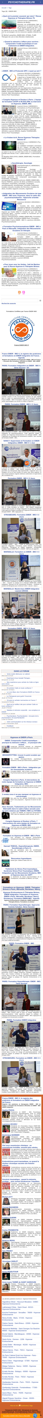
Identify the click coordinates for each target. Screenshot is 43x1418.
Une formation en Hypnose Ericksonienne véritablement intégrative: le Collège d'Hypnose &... (26, 838)
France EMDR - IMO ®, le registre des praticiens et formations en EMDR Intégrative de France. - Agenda (21, 356)
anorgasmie (6, 180)
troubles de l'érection (22, 187)
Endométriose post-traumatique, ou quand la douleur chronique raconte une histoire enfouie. (20, 1163)
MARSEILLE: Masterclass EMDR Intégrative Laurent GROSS (21, 590)
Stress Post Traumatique (10, 95)
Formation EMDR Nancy (10, 253)
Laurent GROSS (14, 131)
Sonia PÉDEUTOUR (10, 1272)
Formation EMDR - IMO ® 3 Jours (21, 478)
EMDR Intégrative (23, 63)
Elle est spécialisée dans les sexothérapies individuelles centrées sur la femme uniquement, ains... (26, 851)
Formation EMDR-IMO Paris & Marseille (20, 1415)
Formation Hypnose (30, 254)
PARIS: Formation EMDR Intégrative (21, 1020)
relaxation (5, 183)
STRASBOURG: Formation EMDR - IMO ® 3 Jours (21, 516)
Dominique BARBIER (10, 1135)
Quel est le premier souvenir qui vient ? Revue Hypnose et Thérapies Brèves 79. (22, 17)
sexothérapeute (7, 185)
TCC (3, 285)
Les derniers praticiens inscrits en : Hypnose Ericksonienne (19, 1299)
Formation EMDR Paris (22, 218)
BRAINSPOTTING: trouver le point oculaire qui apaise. (22, 756)
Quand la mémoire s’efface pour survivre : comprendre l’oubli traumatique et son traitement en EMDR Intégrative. (22, 44)
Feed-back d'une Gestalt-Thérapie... (19, 678)
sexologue (30, 183)
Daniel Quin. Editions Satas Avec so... (22, 860)
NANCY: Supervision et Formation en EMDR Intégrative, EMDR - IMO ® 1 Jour (21, 442)
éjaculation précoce (18, 180)
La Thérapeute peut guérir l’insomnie (19, 696)
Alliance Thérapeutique (10, 216)
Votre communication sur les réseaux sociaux (22, 722)
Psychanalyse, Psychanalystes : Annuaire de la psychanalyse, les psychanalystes (20, 717)
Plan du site (14, 1405)
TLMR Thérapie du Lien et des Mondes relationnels (19, 36)
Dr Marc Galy (19, 124)
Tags (10, 8)
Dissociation (6, 63)
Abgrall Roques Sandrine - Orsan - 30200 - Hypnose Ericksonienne (18, 1399)
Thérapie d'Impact (23, 64)
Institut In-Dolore (22, 129)
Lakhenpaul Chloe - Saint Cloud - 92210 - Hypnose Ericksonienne (18, 1308)
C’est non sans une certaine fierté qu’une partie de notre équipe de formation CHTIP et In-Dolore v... (26, 827)
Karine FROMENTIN (10, 1230)
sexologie (21, 183)
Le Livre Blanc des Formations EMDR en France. (23, 692)
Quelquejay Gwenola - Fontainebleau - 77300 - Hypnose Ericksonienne (20, 1389)
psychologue (24, 284)
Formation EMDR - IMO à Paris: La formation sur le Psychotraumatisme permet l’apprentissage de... (26, 772)
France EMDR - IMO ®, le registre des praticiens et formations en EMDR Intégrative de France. (20, 1100)
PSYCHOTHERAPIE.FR (21, 2)
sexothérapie (18, 185)
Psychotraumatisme (9, 64)
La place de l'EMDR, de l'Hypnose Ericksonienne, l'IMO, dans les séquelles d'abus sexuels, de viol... (26, 813)
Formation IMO (7, 256)
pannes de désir (19, 182)
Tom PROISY (7, 1251)
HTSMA (28, 35)
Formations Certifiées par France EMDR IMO (21, 311)
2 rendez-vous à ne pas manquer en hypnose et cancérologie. (21, 795)
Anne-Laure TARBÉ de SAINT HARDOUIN (19, 1282)
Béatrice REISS (8, 1240)
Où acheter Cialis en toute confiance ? (19, 688)
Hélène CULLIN (14, 127)
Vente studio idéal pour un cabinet (18, 674)
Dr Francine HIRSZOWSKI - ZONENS (19, 122)
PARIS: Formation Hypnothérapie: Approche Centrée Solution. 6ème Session (21, 906)
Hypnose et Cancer (27, 127)
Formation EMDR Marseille (25, 251)
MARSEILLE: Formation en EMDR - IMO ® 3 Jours (21, 553)
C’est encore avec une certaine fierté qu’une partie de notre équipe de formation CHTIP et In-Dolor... (26, 786)
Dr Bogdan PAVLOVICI (10, 156)
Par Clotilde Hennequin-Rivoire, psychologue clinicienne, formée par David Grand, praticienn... (26, 759)
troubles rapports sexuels (15, 189)
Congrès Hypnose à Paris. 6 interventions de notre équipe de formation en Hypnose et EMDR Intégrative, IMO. (21, 782)
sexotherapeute (35, 284)
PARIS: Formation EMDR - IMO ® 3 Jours (21, 404)
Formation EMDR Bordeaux (20, 249)
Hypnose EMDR (19, 256)
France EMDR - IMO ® (18, 220)
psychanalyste (13, 284)
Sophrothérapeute (8, 1412)
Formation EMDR (22, 126)
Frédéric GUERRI (9, 1218)
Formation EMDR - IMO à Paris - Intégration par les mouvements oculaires (21, 768)
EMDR (14, 63)
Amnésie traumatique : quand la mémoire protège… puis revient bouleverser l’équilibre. (21, 1180)
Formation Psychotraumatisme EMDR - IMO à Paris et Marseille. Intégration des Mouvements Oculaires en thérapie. (21, 229)
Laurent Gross (22, 20)
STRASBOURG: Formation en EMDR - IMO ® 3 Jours (21, 1059)
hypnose (13, 282)
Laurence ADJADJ (24, 73)
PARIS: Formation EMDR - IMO (21, 943)
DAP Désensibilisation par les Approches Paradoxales (21, 88)
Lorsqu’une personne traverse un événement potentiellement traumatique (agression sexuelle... (26, 747)
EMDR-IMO (21, 35)
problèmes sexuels (33, 182)
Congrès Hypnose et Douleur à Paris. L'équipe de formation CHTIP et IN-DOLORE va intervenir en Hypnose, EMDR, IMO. (21, 102)
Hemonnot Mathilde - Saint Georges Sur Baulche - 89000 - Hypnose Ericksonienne (21, 1330)
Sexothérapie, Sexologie (22, 163)
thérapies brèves (12, 285)
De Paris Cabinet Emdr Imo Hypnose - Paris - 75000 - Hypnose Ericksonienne (19, 1356)
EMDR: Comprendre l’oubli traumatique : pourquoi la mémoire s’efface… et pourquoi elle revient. (21, 743)
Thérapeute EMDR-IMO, (13, 1410)
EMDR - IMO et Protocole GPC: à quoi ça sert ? (22, 71)
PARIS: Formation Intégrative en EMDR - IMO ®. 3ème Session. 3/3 (21, 367)
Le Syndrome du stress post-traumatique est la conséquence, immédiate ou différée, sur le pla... (26, 877)
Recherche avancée (9, 303)
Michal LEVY (7, 1197)
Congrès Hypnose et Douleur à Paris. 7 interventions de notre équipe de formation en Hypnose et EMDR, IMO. (21, 823)
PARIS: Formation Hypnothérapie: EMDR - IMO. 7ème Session (21, 982)
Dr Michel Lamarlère (9, 35)
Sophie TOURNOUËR (28, 131)
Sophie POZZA (8, 1110)
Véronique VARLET (10, 1261)
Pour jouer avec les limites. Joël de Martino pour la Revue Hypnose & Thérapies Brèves (22, 265)
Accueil (4, 8)
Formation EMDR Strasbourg (12, 254)
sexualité (27, 185)
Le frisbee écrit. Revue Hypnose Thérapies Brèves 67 (22, 139)
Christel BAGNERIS (10, 1207)
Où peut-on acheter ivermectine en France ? (22, 700)
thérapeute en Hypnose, (30, 1410)
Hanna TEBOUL (7, 182)
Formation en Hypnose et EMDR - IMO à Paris (21, 836)
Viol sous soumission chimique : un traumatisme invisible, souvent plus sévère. (20, 1146)
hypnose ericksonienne (25, 282)
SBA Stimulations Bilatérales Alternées (22, 93)
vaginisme (29, 189)
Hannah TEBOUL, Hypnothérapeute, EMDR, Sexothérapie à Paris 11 (21, 847)
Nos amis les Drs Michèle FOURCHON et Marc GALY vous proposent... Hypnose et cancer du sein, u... (26, 799)
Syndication (24, 1405)
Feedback (10, 726)
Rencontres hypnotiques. (21, 858)
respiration (14, 183)
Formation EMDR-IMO (15, 91)
